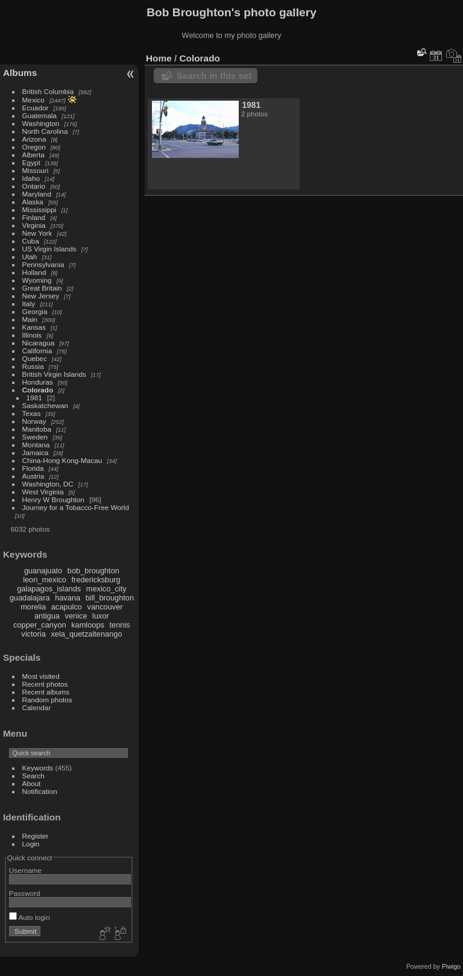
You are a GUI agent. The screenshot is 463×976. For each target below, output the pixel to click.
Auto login (29, 917)
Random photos (47, 700)
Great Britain (42, 288)
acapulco (66, 606)
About (31, 783)
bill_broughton (110, 597)
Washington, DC (48, 484)
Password (24, 893)
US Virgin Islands (49, 249)
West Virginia (43, 492)
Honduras (37, 382)
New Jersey (40, 296)
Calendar (36, 707)
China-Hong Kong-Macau (62, 460)
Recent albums (45, 692)
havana (67, 597)
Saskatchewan (45, 405)
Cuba (30, 241)
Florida (33, 468)
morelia (33, 606)
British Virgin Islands (54, 374)
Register (35, 836)
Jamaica (35, 452)
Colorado (38, 390)
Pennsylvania (43, 264)
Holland (34, 272)
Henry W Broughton (53, 499)
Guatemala (39, 115)
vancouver (105, 606)
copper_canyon (39, 624)
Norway (34, 421)
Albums (20, 73)
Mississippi (39, 209)
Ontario (34, 186)
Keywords (38, 768)
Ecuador (35, 108)
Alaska (32, 202)
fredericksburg (96, 579)
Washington (41, 123)
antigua (47, 615)
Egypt (31, 162)
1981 (34, 397)
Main (30, 319)
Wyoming (37, 280)
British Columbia (48, 91)
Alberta (33, 155)
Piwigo (451, 966)
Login (31, 844)
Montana (36, 445)
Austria (33, 476)
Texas (31, 413)
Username (25, 870)
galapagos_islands (49, 588)
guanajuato (43, 570)
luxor (100, 615)
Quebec (34, 358)
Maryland (36, 194)
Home (159, 58)
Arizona (34, 139)
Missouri (35, 170)
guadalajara (30, 597)
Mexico (33, 100)
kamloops (87, 624)
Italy (29, 303)
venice (76, 615)
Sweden (35, 437)
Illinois (32, 335)
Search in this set (214, 76)
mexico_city (106, 588)
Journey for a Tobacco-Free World (75, 507)
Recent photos (45, 684)
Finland (34, 217)
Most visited (41, 676)
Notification (39, 791)
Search (33, 775)
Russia (33, 366)
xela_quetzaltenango (86, 633)
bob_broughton (93, 570)
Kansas (34, 327)
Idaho (31, 178)
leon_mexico (44, 579)
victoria (33, 633)
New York (37, 233)
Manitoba (36, 429)
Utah (29, 256)
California (37, 350)
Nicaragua (38, 343)
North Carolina (45, 131)
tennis (120, 624)
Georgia (35, 311)
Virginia (34, 225)
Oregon (34, 147)
